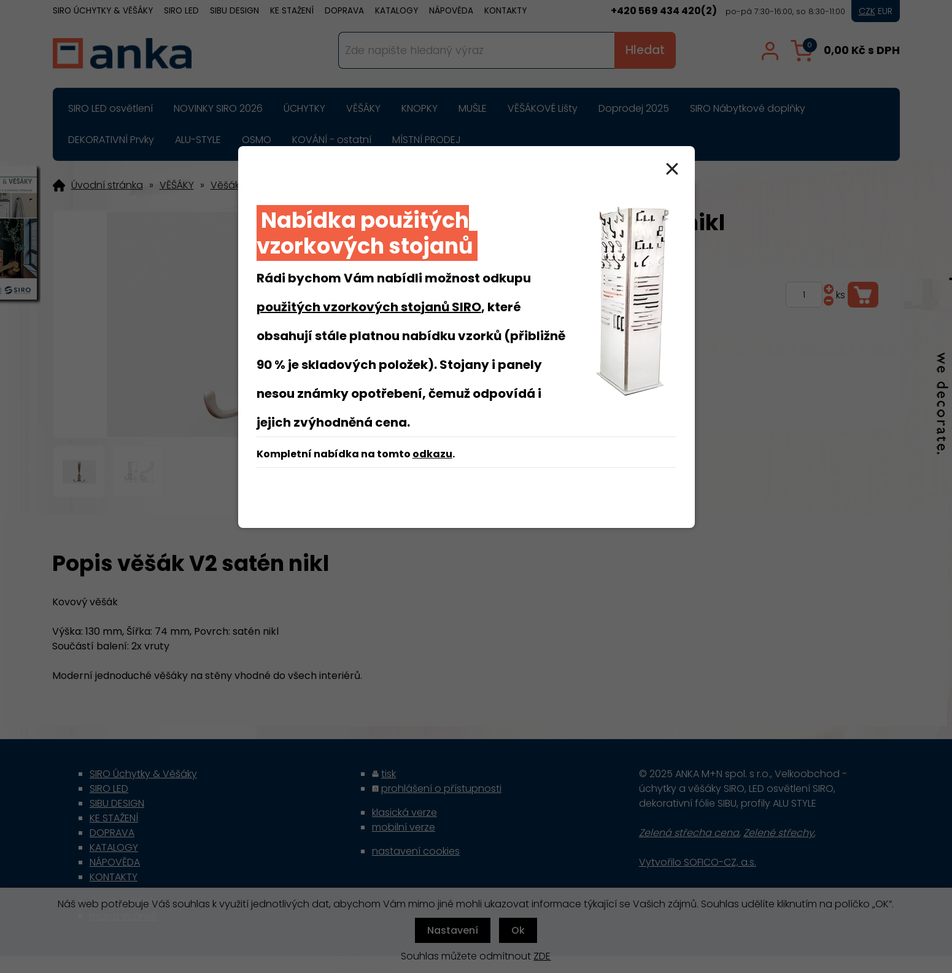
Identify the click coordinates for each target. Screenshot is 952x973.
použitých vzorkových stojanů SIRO (369, 307)
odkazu (432, 454)
